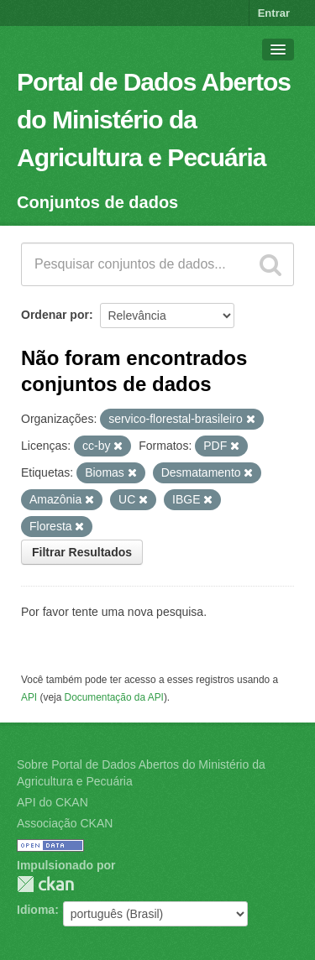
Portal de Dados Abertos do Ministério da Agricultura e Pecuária (154, 119)
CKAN (45, 884)
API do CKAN (52, 802)
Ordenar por (55, 314)
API (29, 697)
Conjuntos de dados (97, 202)
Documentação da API (114, 697)
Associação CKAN (65, 823)
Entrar (274, 13)
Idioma (36, 909)
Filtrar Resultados (82, 552)
